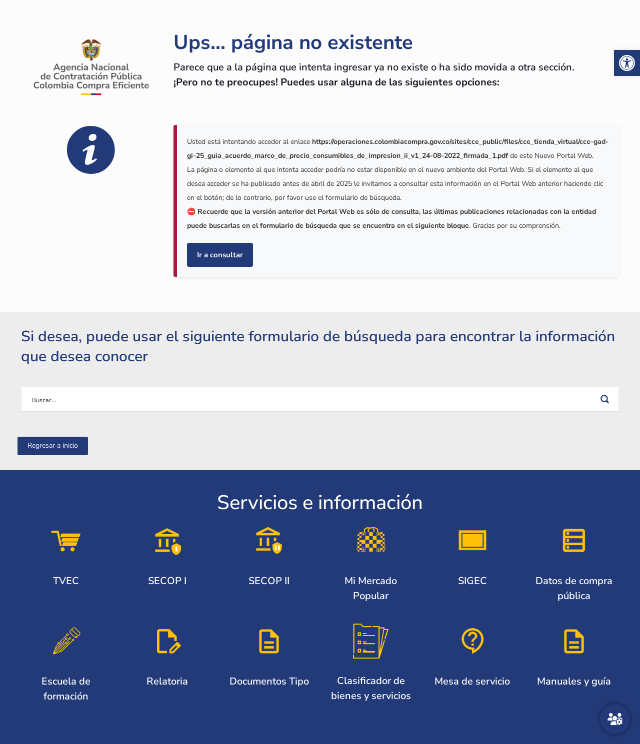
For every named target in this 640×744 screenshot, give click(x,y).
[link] (627, 63)
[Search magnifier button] (607, 399)
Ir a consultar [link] (220, 255)
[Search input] (313, 399)
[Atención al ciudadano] (615, 719)
